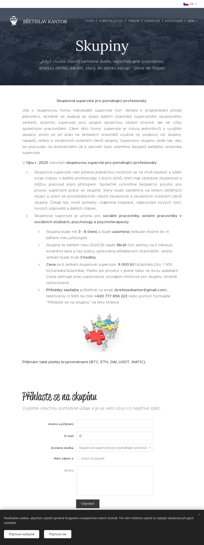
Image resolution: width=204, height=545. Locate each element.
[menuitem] (90, 21)
